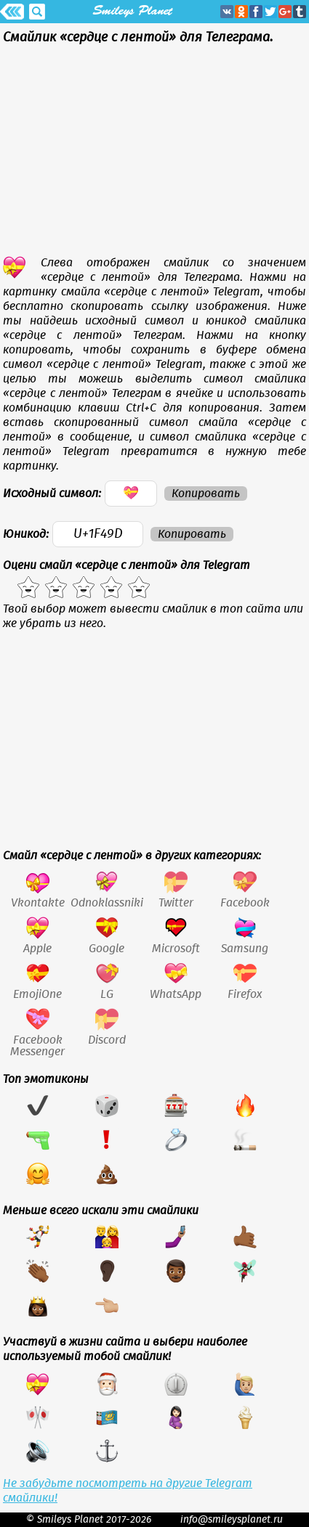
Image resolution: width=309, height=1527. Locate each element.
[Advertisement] (154, 153)
